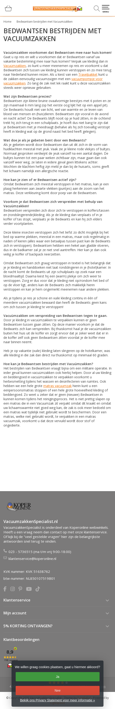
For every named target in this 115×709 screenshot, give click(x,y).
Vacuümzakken (14, 65)
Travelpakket (87, 74)
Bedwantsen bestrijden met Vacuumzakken (45, 22)
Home (7, 22)
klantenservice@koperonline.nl (32, 558)
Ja (57, 677)
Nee (58, 690)
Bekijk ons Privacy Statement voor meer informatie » (57, 700)
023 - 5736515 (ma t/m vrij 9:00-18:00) (40, 551)
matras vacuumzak (57, 386)
